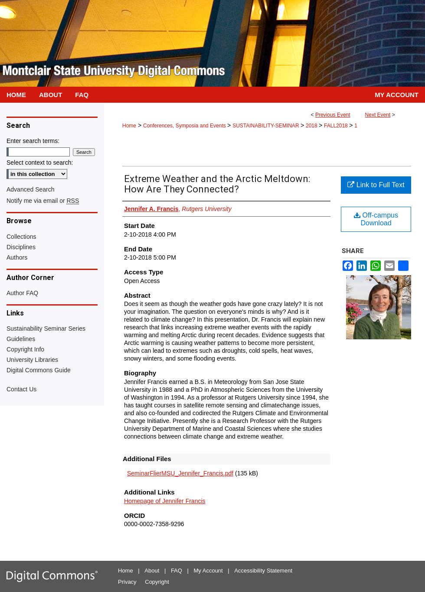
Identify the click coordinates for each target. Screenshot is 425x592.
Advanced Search (31, 189)
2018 (312, 126)
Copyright (157, 582)
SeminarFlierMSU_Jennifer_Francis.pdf (180, 473)
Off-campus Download (376, 219)
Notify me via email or (43, 200)
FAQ (176, 570)
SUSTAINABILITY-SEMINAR (266, 126)
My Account (208, 570)
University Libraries (32, 359)
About (151, 570)
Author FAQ (22, 292)
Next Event (378, 115)
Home (129, 126)
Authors (17, 257)
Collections (21, 236)
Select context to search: (40, 162)
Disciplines (21, 247)
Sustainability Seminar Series (46, 328)
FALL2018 (336, 126)
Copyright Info (25, 349)
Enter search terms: (33, 140)
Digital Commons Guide (39, 370)
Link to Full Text (375, 185)
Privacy (127, 582)
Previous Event (332, 115)
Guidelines (21, 338)
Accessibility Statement (263, 570)
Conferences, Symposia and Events (185, 126)
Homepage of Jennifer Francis (165, 501)
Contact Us (21, 389)
